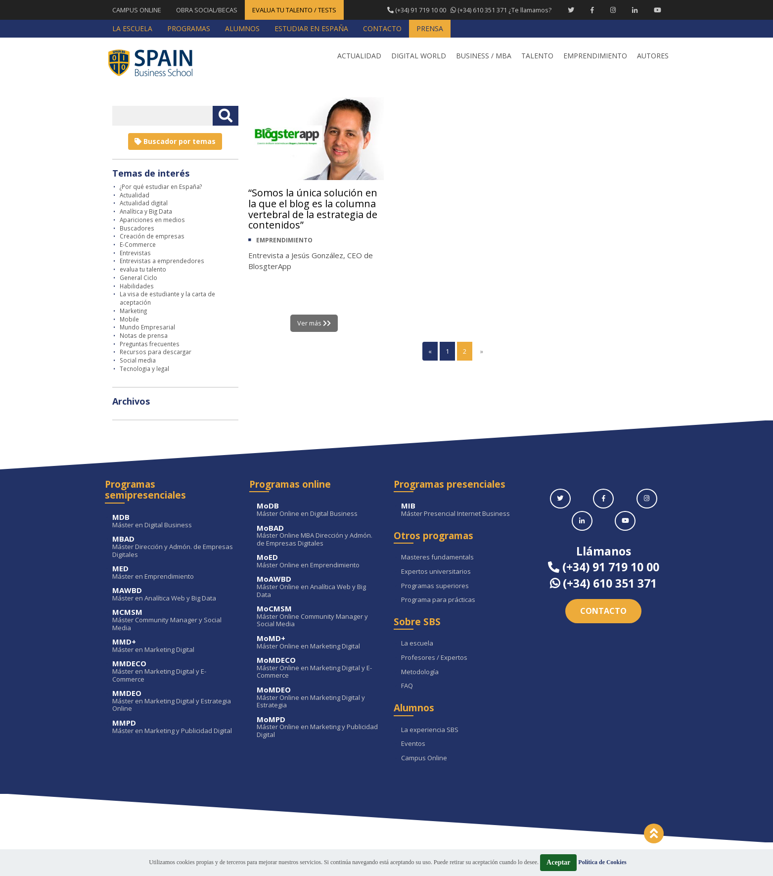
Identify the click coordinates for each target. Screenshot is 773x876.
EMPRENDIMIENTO (284, 240)
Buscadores (137, 228)
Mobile (129, 319)
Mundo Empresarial (147, 327)
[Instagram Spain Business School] (613, 10)
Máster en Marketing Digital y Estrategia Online (173, 701)
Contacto (603, 610)
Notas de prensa (144, 335)
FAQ (407, 686)
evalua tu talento (143, 269)
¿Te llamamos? (468, 9)
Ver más (314, 323)
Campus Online (424, 758)
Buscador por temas (175, 141)
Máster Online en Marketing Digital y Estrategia (318, 697)
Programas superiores (435, 586)
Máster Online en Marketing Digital (318, 642)
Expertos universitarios (436, 572)
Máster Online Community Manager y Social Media (318, 616)
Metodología (420, 672)
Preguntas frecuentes (150, 344)
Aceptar (558, 862)
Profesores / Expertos (434, 658)
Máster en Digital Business (173, 521)
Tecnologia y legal (144, 368)
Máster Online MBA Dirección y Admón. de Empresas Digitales (318, 536)
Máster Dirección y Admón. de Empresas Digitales (173, 546)
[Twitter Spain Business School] (571, 10)
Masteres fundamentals (437, 557)
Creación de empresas (152, 236)
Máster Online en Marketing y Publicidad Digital (318, 727)
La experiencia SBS (429, 730)
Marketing (133, 311)
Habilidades (137, 286)
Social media (138, 360)
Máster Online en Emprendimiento (318, 561)
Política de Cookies (602, 862)
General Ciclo (138, 277)
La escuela (417, 643)
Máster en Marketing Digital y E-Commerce (173, 671)
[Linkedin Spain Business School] (635, 10)
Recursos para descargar (155, 352)
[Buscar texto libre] (225, 116)
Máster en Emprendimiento (173, 572)
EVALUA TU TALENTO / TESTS (294, 9)
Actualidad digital (144, 203)
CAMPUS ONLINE (136, 9)
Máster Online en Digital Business (318, 509)
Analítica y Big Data (146, 211)
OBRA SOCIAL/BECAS (206, 9)
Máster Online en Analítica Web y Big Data (318, 587)
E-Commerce (138, 244)
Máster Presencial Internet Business (462, 509)
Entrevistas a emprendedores (162, 261)
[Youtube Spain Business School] (657, 10)
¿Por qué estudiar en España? (161, 186)
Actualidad (134, 195)
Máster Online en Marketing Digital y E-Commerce (318, 668)
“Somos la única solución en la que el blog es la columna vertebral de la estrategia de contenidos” (313, 209)
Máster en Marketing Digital (173, 645)
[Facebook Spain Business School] (592, 10)
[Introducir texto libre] (162, 116)
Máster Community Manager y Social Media (173, 620)
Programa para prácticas (438, 600)
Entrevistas (135, 253)
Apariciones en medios (152, 220)
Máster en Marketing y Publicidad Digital (173, 727)
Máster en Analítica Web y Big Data (173, 594)
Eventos (413, 744)
